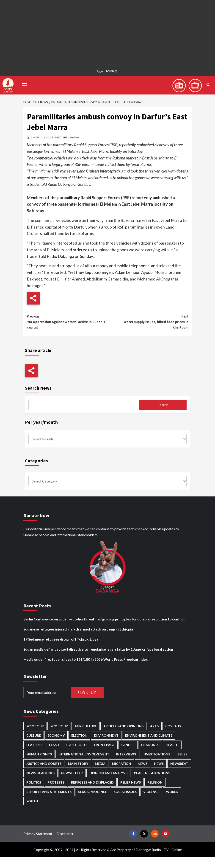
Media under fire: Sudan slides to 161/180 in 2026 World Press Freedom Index (85, 659)
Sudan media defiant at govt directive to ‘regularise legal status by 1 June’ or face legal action (98, 649)
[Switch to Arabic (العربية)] (107, 71)
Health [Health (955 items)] (172, 745)
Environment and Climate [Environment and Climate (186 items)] (148, 735)
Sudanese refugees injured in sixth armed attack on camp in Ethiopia (78, 629)
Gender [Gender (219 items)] (128, 745)
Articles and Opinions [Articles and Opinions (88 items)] (123, 726)
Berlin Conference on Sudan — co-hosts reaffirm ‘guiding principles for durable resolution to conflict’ (104, 619)
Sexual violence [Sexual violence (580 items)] (92, 792)
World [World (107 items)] (172, 792)
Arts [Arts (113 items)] (154, 726)
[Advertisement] (107, 32)
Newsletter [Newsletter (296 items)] (72, 773)
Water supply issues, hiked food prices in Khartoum (148, 321)
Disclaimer (65, 833)
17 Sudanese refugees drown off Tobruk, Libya (60, 639)
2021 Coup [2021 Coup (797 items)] (59, 726)
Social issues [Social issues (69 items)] (125, 792)
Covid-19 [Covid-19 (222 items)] (173, 726)
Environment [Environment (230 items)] (106, 735)
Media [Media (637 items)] (100, 763)
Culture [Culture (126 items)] (33, 735)
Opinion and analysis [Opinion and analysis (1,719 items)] (108, 773)
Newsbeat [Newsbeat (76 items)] (179, 763)
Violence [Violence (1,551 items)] (151, 792)
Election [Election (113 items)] (79, 735)
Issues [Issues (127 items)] (182, 754)
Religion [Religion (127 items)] (155, 782)
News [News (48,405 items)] (142, 763)
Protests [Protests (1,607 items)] (56, 782)
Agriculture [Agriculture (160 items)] (85, 726)
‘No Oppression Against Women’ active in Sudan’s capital (67, 321)
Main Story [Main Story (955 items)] (78, 763)
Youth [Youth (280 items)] (32, 801)
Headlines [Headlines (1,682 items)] (150, 745)
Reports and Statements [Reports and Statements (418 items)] (49, 792)
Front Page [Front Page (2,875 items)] (104, 745)
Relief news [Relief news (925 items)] (130, 782)
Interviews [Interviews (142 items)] (126, 754)
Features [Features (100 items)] (34, 745)
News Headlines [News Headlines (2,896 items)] (40, 773)
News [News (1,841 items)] (159, 763)
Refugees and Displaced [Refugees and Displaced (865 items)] (92, 782)
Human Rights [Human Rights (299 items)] (39, 754)
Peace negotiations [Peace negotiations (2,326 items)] (152, 773)
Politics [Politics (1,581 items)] (33, 782)
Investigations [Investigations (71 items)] (156, 754)
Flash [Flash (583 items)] (54, 745)
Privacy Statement (37, 833)
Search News (38, 388)
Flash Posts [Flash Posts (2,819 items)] (76, 745)
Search (163, 405)
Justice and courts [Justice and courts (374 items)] (43, 763)
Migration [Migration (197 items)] (121, 763)
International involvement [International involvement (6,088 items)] (83, 754)
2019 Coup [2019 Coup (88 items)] (35, 726)
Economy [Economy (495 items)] (56, 735)
